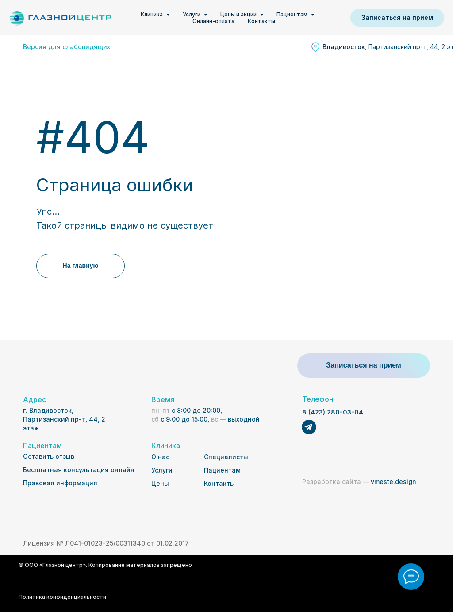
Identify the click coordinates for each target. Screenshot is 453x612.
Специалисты (226, 457)
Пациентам (222, 470)
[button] (397, 18)
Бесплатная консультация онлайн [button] (78, 469)
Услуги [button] (192, 14)
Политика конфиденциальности (62, 596)
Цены (160, 483)
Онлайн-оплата (213, 21)
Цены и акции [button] (239, 14)
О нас (160, 457)
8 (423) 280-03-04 (332, 412)
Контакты (261, 21)
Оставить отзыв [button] (48, 456)
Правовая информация (60, 483)
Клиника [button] (152, 14)
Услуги (162, 470)
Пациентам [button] (292, 14)
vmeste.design (359, 481)
